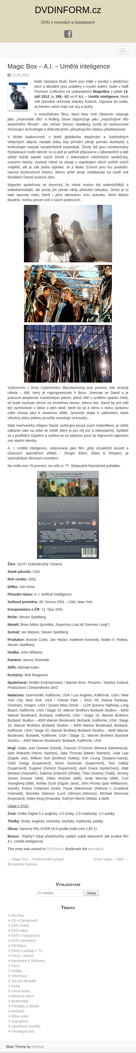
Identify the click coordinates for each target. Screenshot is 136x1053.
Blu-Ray (17, 915)
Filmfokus (18, 946)
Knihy (15, 986)
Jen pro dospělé (24, 981)
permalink (96, 849)
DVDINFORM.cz (68, 10)
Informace (19, 976)
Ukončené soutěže (26, 1026)
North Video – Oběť (110, 859)
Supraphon (20, 1021)
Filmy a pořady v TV (27, 951)
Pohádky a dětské (25, 1006)
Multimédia (19, 1001)
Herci (15, 966)
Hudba (16, 971)
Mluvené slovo (22, 996)
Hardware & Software (28, 961)
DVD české (20, 925)
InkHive (38, 1047)
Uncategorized (22, 1031)
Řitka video (20, 1016)
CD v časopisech (24, 920)
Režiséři (17, 1011)
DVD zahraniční (23, 941)
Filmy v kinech (22, 956)
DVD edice (55, 849)
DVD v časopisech (25, 936)
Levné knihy (20, 991)
